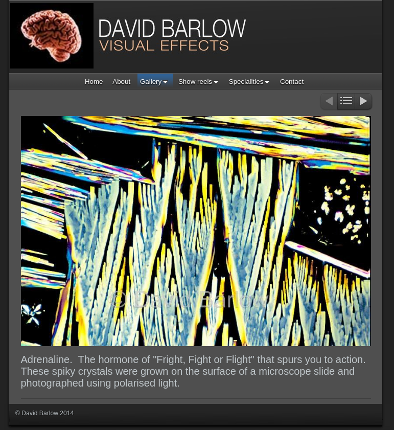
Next (364, 102)
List (346, 102)
